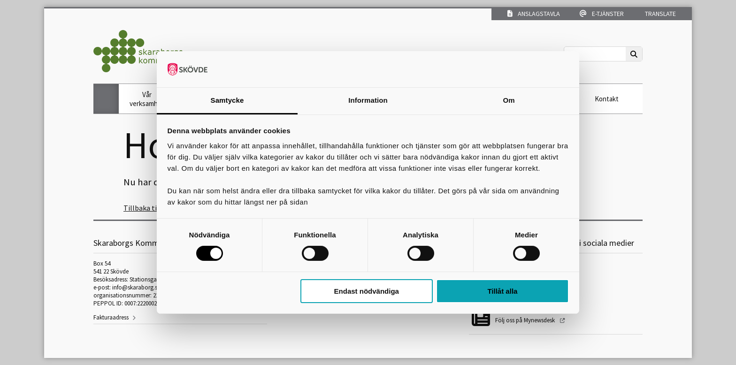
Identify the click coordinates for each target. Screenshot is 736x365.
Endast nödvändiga (366, 291)
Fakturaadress (111, 317)
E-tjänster (602, 13)
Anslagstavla (533, 13)
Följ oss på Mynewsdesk (525, 320)
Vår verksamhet (147, 99)
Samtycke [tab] (227, 100)
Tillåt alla (502, 291)
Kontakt (607, 98)
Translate (660, 13)
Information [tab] (368, 100)
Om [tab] (508, 100)
